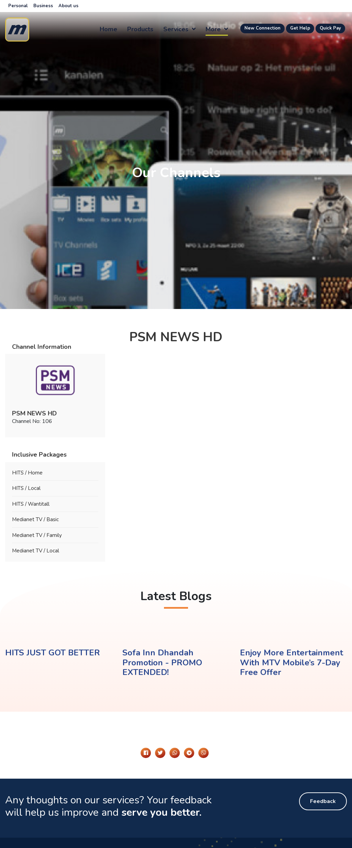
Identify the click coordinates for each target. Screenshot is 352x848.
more (217, 29)
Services (179, 29)
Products (140, 29)
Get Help (300, 28)
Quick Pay (330, 28)
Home (108, 29)
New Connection (262, 28)
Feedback (323, 801)
